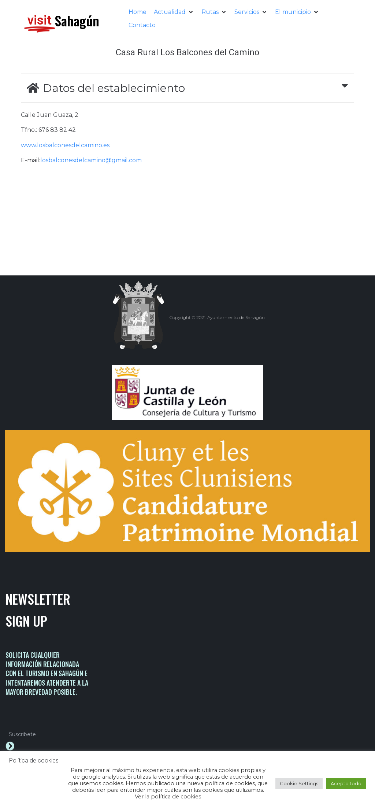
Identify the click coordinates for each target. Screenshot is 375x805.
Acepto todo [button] (346, 783)
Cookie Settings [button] (299, 783)
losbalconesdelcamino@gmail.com (91, 160)
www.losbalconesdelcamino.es (65, 145)
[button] (174, 12)
